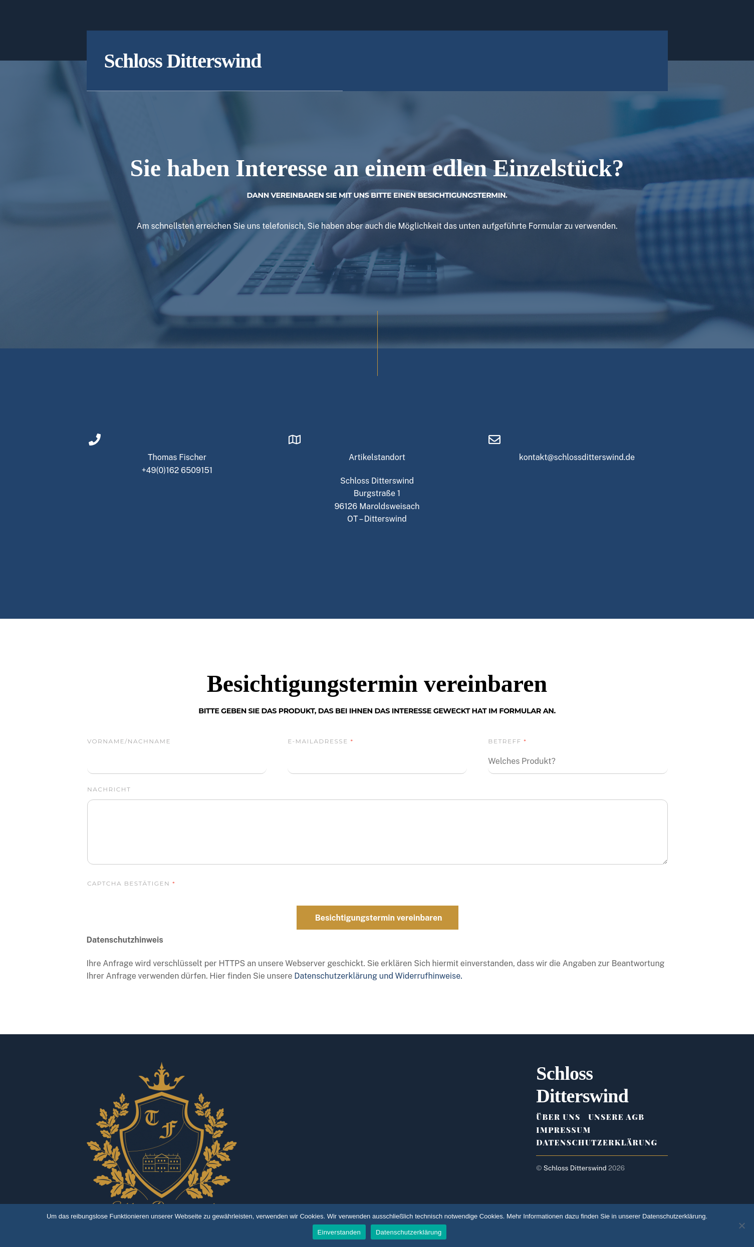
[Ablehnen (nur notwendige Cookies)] (741, 1225)
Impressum (563, 1130)
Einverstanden (339, 1232)
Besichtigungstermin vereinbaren (378, 918)
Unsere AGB (616, 1117)
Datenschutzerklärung (596, 1142)
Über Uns (558, 1117)
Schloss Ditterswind (575, 1168)
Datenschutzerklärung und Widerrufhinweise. (378, 976)
